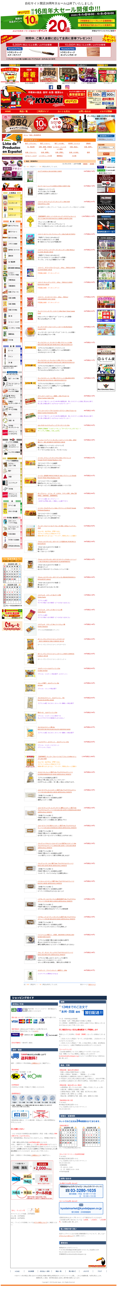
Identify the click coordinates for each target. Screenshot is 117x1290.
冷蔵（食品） (74, 147)
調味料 (88, 143)
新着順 (92, 164)
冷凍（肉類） (45, 152)
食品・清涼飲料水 (35, 135)
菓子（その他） (60, 143)
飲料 (88, 152)
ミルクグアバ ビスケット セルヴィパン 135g (53, 742)
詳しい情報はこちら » (12, 179)
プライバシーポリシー (66, 1236)
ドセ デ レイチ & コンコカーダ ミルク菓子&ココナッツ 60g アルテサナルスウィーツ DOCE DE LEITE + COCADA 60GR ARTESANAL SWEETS (57, 846)
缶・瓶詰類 (31, 147)
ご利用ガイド (43, 111)
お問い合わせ (85, 111)
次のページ (92, 984)
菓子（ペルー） (45, 143)
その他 (74, 156)
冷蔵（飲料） (88, 147)
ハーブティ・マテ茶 (45, 156)
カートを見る (64, 111)
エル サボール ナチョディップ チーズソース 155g (54, 425)
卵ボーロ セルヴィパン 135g (47, 712)
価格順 (85, 164)
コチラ (36, 1031)
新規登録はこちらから (105, 139)
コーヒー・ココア (31, 156)
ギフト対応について (40, 1222)
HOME (8, 111)
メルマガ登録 (106, 111)
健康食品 (60, 156)
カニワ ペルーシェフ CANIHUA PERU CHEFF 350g (54, 186)
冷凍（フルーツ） (31, 152)
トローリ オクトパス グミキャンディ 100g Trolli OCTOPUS (56, 234)
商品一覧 (24, 111)
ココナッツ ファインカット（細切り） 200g (52, 970)
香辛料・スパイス (74, 143)
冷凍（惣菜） (59, 152)
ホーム (26, 135)
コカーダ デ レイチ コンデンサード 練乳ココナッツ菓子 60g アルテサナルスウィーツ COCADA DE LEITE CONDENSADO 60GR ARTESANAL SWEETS (59, 810)
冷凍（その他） (74, 152)
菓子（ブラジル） (31, 143)
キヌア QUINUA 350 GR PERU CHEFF (50, 171)
